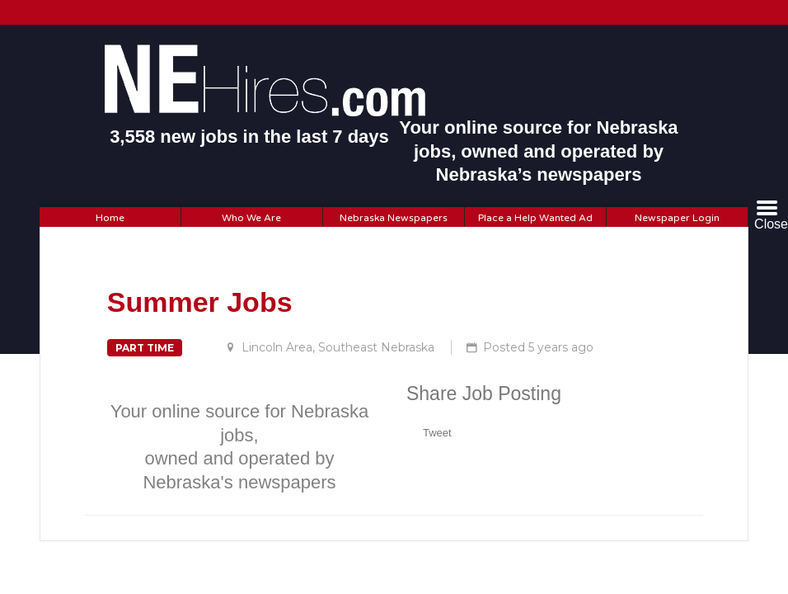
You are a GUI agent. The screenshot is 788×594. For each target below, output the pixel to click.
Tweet (437, 433)
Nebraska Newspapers (394, 218)
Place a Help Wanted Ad (535, 218)
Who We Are (251, 218)
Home (110, 218)
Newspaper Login (677, 218)
